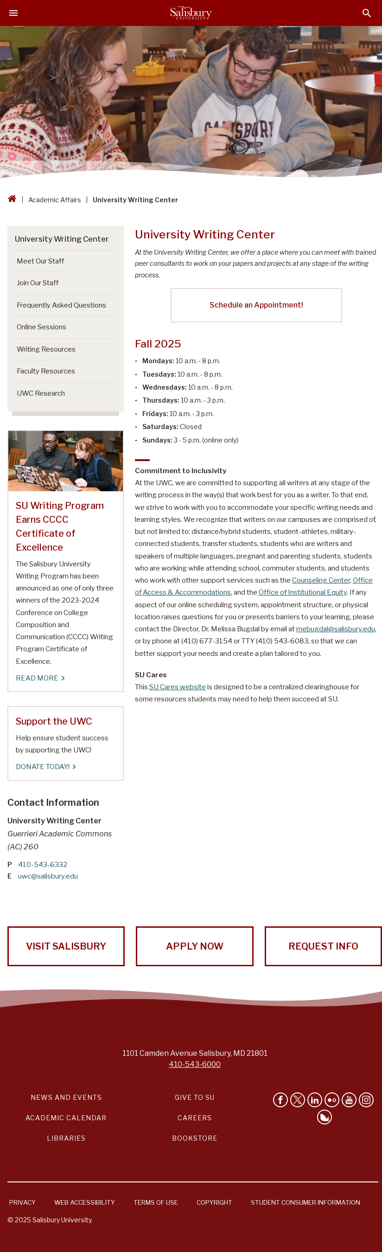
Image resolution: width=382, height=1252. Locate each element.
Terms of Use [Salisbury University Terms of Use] (156, 1202)
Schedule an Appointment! (256, 305)
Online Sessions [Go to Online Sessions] (41, 327)
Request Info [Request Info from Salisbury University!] (323, 946)
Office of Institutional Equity (303, 592)
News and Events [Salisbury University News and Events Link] (66, 1097)
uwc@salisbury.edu (48, 876)
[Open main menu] (13, 13)
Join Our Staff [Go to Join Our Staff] (37, 283)
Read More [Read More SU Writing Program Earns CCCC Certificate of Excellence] (40, 678)
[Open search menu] (367, 13)
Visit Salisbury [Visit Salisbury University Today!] (66, 946)
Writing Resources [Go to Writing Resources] (46, 349)
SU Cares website (177, 687)
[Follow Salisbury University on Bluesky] (324, 1117)
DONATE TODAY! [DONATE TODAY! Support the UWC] (45, 767)
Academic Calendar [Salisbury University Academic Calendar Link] (66, 1118)
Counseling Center (321, 580)
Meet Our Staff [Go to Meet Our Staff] (40, 261)
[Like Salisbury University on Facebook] (280, 1099)
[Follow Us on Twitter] (297, 1099)
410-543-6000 (195, 1064)
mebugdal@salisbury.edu (335, 629)
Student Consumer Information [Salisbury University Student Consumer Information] (305, 1202)
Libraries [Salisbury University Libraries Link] (66, 1138)
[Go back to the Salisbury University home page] (12, 199)
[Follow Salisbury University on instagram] (366, 1099)
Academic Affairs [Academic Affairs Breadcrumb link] (54, 200)
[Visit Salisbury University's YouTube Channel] (349, 1099)
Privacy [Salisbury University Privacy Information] (22, 1202)
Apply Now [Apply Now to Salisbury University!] (194, 946)
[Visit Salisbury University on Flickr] (332, 1099)
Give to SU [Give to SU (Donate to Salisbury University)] (195, 1097)
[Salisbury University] (191, 12)
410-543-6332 (42, 864)
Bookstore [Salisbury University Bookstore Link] (194, 1138)
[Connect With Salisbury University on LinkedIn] (314, 1099)
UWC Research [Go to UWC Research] (41, 393)
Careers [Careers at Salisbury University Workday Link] (195, 1118)
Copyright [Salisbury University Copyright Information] (214, 1202)
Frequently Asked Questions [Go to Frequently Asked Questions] (61, 305)
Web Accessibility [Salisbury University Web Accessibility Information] (84, 1202)
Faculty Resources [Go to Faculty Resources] (46, 371)
